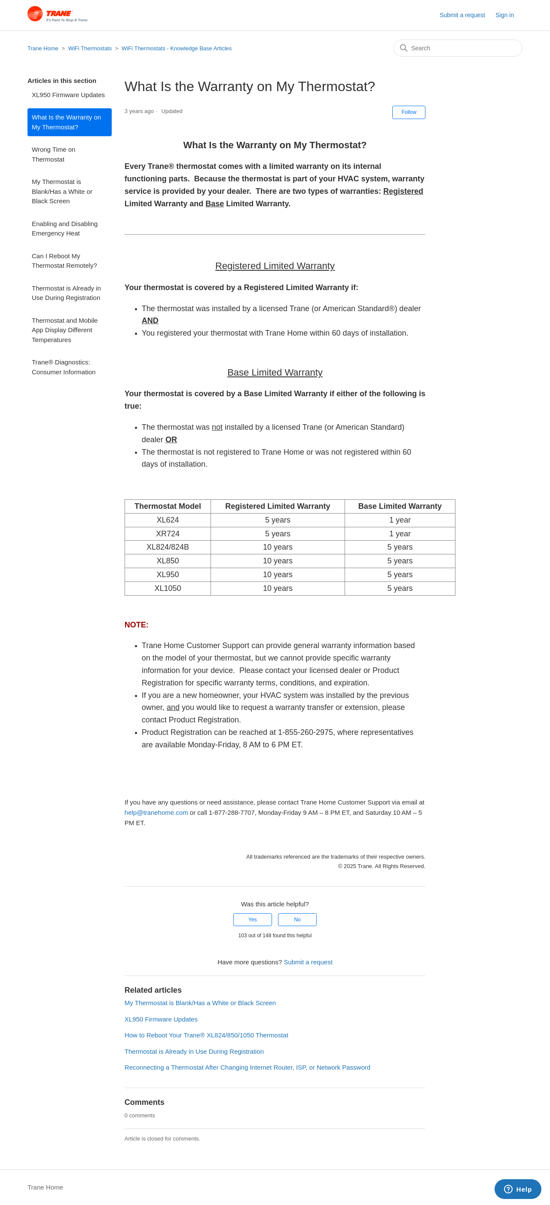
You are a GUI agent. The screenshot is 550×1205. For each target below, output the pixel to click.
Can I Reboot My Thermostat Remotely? (64, 260)
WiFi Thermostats (90, 48)
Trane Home (43, 48)
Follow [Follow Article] (408, 112)
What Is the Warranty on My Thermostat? (66, 122)
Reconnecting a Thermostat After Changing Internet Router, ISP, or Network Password (247, 1067)
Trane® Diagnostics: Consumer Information (63, 367)
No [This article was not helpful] (297, 920)
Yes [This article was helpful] (252, 920)
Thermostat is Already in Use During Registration (66, 293)
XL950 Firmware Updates (68, 94)
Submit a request (462, 15)
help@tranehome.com (156, 812)
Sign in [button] (504, 15)
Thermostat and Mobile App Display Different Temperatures (65, 330)
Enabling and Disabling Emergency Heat (65, 228)
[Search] (458, 48)
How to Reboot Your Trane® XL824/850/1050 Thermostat (206, 1035)
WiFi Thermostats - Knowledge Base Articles (177, 48)
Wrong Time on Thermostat (53, 154)
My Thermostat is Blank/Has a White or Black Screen (62, 191)
